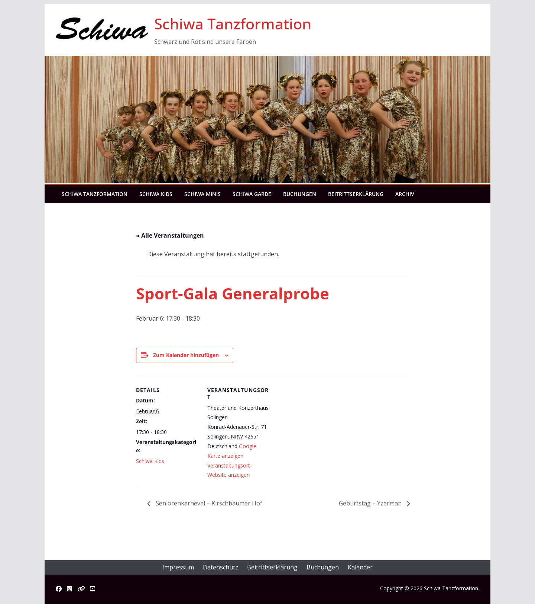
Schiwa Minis (202, 193)
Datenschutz (220, 567)
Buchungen (299, 193)
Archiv (404, 193)
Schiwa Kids (155, 193)
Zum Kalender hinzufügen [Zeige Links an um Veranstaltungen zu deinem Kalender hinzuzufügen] (186, 355)
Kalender (360, 567)
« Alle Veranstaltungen (170, 235)
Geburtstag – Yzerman (371, 503)
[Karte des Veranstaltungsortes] (318, 426)
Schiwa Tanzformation (232, 23)
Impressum (178, 567)
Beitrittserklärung (355, 193)
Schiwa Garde (252, 193)
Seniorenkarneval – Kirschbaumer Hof (208, 503)
